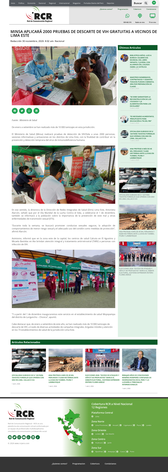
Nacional (42, 3)
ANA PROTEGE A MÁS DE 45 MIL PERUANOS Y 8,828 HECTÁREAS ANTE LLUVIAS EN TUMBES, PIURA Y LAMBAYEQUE (142, 153)
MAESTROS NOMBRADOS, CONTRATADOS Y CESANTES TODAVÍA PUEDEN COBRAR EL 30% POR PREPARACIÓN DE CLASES (142, 82)
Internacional (64, 3)
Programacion (123, 9)
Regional (52, 3)
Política (21, 3)
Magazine (76, 3)
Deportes (110, 3)
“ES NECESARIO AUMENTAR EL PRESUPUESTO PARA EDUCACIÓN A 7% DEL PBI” (142, 118)
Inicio (13, 3)
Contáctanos (151, 9)
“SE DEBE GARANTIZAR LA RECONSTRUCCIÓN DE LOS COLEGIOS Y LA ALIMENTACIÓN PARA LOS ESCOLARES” (140, 101)
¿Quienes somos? (106, 9)
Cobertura (137, 9)
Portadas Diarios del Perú (93, 3)
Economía (31, 3)
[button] (146, 3)
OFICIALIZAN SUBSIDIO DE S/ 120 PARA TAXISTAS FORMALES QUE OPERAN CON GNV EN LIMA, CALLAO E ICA (142, 135)
